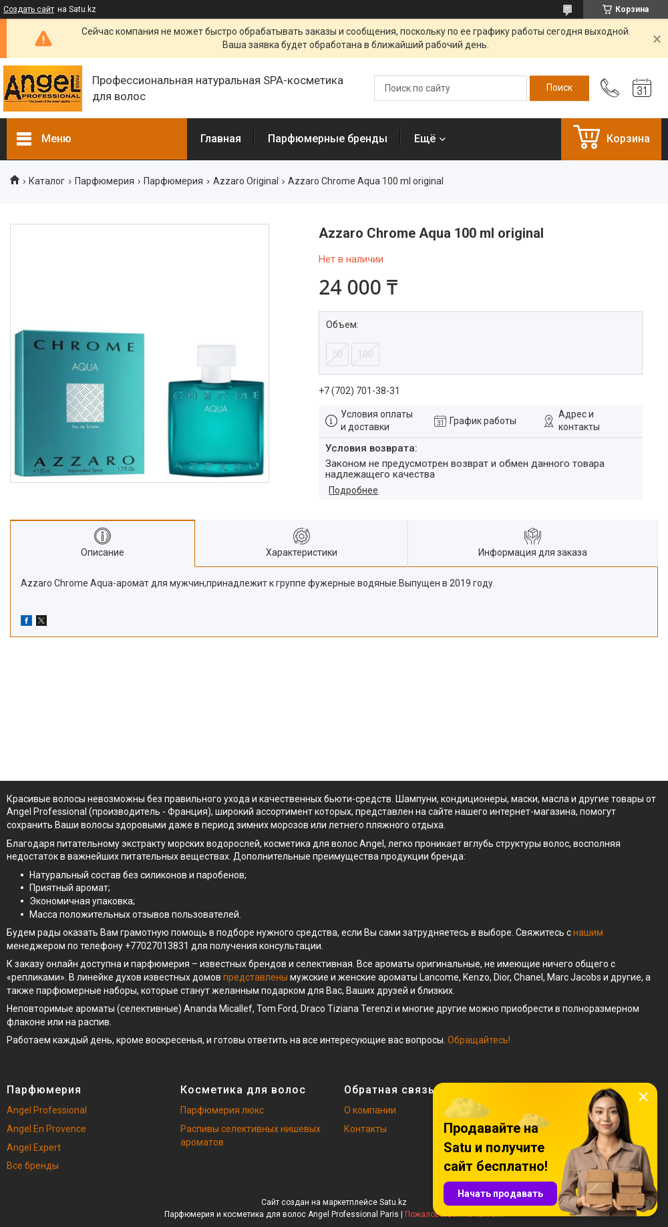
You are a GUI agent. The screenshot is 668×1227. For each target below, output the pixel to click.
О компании (370, 1110)
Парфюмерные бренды (327, 138)
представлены (255, 977)
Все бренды (33, 1165)
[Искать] (559, 88)
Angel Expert (34, 1147)
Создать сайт (28, 9)
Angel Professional (47, 1110)
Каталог (47, 181)
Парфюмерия (104, 181)
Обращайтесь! (479, 1040)
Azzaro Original (246, 181)
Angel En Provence (46, 1128)
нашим (588, 932)
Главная (220, 138)
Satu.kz (393, 1202)
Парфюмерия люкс (222, 1110)
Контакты (365, 1128)
